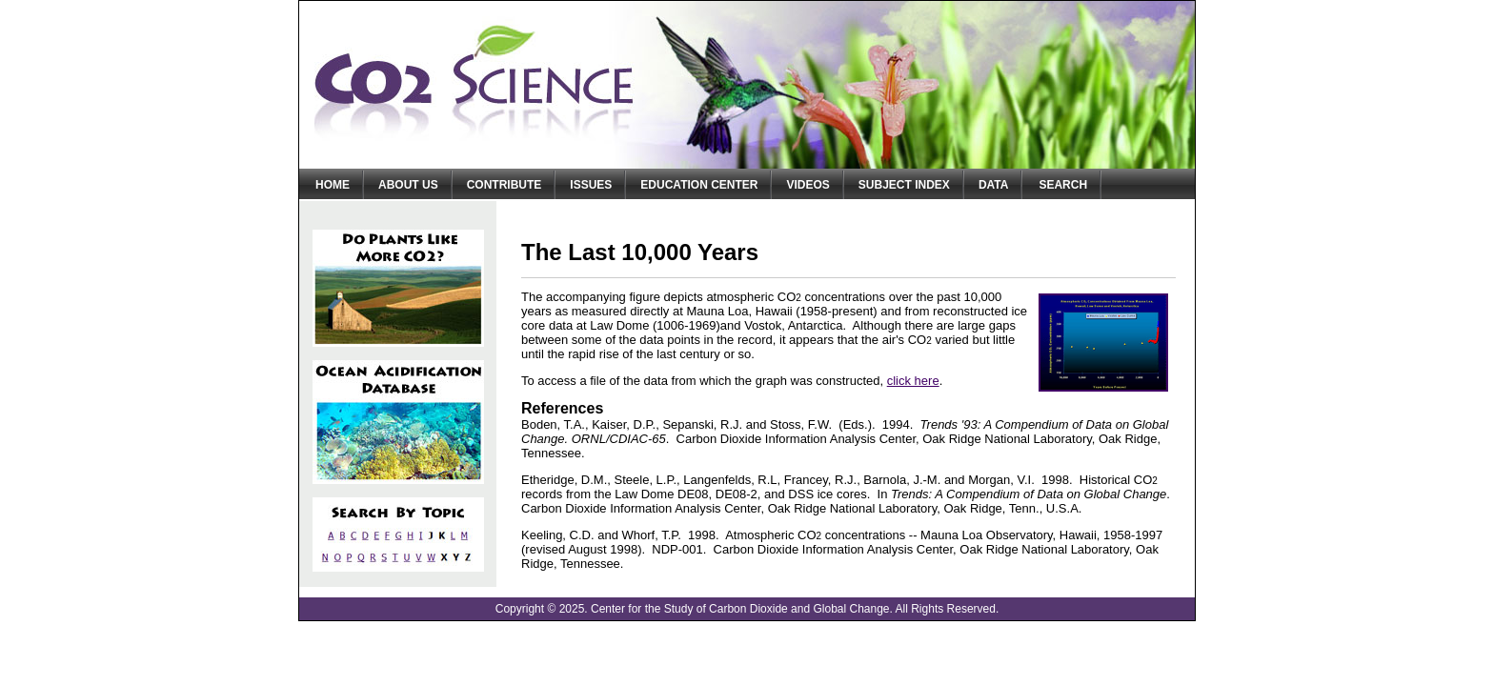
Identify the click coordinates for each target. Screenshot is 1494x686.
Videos (807, 185)
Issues (591, 185)
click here (913, 380)
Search (1063, 185)
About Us (408, 185)
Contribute (504, 185)
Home (332, 185)
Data (994, 185)
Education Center (698, 185)
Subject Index (904, 185)
